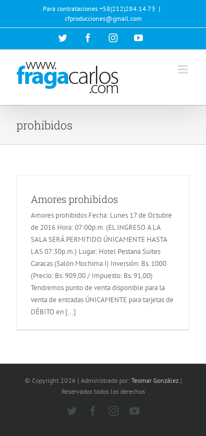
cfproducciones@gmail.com (103, 18)
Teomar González (155, 380)
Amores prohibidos (74, 199)
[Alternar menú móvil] (184, 69)
